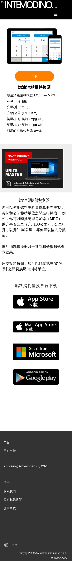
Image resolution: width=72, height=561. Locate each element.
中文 (15, 545)
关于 (6, 483)
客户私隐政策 (12, 499)
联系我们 (9, 491)
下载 (34, 76)
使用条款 (9, 508)
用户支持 (9, 450)
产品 (6, 442)
